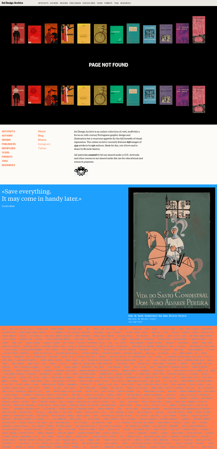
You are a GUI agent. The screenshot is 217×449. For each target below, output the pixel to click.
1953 (4, 329)
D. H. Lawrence (56, 332)
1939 (110, 343)
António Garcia (61, 447)
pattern (56, 367)
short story (158, 374)
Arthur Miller (82, 402)
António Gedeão (22, 370)
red (140, 360)
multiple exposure (174, 388)
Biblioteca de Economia (143, 422)
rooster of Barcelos (25, 391)
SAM (183, 336)
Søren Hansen (185, 353)
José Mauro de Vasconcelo (110, 426)
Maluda (91, 339)
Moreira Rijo (20, 398)
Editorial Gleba (151, 384)
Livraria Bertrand (90, 353)
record (50, 426)
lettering (193, 374)
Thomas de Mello (189, 429)
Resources (125, 3)
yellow (204, 374)
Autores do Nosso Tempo (88, 433)
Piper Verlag (117, 381)
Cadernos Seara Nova (194, 360)
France (52, 363)
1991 (44, 363)
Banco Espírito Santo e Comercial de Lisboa (194, 370)
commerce (102, 356)
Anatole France (59, 405)
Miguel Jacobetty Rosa (171, 360)
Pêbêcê (119, 395)
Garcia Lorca (177, 433)
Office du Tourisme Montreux (81, 346)
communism (108, 447)
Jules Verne (79, 339)
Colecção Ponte (9, 422)
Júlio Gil (63, 363)
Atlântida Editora (47, 402)
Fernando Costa (44, 447)
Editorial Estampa (22, 419)
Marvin (195, 343)
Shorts (42, 139)
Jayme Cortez (52, 412)
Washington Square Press (155, 436)
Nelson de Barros (201, 419)
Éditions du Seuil (142, 429)
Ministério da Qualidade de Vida (116, 415)
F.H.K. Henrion (122, 422)
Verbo (74, 374)
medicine (189, 443)
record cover (43, 405)
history (164, 433)
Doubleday (156, 332)
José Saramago (68, 350)
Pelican (57, 388)
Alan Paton (133, 402)
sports (24, 381)
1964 (148, 360)
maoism (173, 415)
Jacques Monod (125, 405)
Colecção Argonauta (169, 419)
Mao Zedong (144, 350)
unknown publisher (123, 374)
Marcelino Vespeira (10, 346)
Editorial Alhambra (29, 367)
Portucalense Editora (141, 443)
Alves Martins (159, 426)
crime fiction (160, 429)
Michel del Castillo (42, 353)
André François (136, 343)
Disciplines (89, 3)
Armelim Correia (64, 436)
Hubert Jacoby (150, 329)
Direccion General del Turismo (84, 405)
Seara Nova (206, 343)
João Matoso (57, 381)
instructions (109, 350)
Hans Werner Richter (13, 374)
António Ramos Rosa (86, 356)
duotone (38, 339)
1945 (174, 353)
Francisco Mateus (31, 346)
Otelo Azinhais (51, 350)
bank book (75, 395)
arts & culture (58, 415)
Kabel (95, 415)
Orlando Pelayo (133, 436)
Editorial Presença (133, 353)
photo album (35, 381)
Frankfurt (174, 436)
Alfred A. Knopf (168, 329)
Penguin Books (141, 405)
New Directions (63, 422)
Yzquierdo (26, 395)
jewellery (123, 329)
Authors (54, 3)
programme (173, 426)
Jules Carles (62, 395)
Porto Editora (139, 367)
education (31, 374)
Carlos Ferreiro (110, 443)
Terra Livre (16, 343)
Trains (178, 443)
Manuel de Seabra (9, 381)
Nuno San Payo (117, 388)
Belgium (155, 405)
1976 (67, 374)
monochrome (207, 329)
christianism (195, 346)
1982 (87, 329)
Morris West (156, 402)
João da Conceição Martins (58, 339)
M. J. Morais (128, 433)
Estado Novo (7, 384)
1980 (33, 402)
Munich (130, 388)
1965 (83, 360)
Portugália (7, 370)
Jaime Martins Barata (26, 360)
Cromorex (33, 398)
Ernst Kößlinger (87, 388)
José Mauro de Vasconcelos (142, 339)
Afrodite (6, 409)
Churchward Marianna (150, 409)
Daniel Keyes (173, 336)
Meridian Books (109, 405)
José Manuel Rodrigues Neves (26, 409)
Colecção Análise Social (67, 353)
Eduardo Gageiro (70, 443)
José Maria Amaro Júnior (200, 336)
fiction (210, 350)
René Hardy (178, 350)
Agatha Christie (144, 412)
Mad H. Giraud (155, 356)
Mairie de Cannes (87, 429)
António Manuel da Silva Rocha (67, 391)
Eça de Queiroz (130, 398)
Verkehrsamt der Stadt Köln (100, 398)
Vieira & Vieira (123, 447)
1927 (40, 391)
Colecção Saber (75, 329)
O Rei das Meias (133, 395)
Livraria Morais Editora (50, 360)
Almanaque (145, 370)
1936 (57, 440)
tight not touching (127, 350)
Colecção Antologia (33, 429)
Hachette (118, 332)
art (196, 353)
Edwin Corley (207, 447)
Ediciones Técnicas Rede (53, 346)
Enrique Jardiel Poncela (137, 332)
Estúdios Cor (39, 356)
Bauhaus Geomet (181, 339)
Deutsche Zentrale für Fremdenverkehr (127, 356)
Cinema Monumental (195, 350)
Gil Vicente (120, 343)
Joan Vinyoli (70, 388)
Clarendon (103, 388)
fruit (121, 402)
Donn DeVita (7, 391)
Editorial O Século (163, 443)
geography (142, 433)
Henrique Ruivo (186, 405)
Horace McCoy (34, 388)
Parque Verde (127, 384)
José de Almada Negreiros (193, 426)
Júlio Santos (37, 426)
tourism (126, 429)
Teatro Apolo (122, 346)
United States (25, 412)
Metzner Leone (103, 339)
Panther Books (8, 440)
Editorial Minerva (10, 402)
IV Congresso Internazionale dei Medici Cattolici (188, 356)
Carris (110, 395)
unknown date (106, 374)
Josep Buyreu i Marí (125, 363)
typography (83, 350)
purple (106, 433)
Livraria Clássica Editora (103, 436)
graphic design (21, 426)
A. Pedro (46, 367)
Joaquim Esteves (9, 332)
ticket (144, 402)
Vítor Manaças (114, 367)
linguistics (170, 395)
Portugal (177, 422)
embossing (169, 343)
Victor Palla (35, 336)
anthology (49, 429)
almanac (46, 388)
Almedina (95, 350)
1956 (118, 398)
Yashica (185, 332)
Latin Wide (171, 363)
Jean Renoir (44, 374)
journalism (136, 329)
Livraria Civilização (93, 395)
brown (189, 412)
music (70, 415)
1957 (164, 405)
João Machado (157, 336)
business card (25, 339)
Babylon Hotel (113, 429)
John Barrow (183, 343)
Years (100, 3)
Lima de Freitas (105, 346)
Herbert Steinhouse (153, 395)
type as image (131, 409)
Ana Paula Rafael (64, 426)
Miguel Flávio (83, 415)
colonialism (162, 353)
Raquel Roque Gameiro (104, 336)
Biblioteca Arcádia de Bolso (58, 336)
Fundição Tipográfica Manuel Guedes (34, 440)
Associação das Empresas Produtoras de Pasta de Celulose (159, 346)
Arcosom (22, 336)
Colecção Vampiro (76, 398)
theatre (168, 402)
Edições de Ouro (202, 412)
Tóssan (123, 339)
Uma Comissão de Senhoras (137, 426)
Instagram (44, 144)
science (75, 447)
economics (205, 429)
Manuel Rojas (71, 360)
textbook (36, 370)
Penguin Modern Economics (62, 377)
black (165, 384)
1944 (165, 415)
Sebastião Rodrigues (176, 374)
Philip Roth (70, 429)
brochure (200, 443)
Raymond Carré (93, 440)
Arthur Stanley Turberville (17, 353)
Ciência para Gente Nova (104, 329)
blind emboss (164, 422)
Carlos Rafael (75, 419)
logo (36, 436)
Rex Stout (71, 381)
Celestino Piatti (175, 412)
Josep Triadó (47, 436)
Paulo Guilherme (128, 419)
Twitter (42, 148)
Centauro (57, 374)
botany (25, 402)
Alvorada (209, 433)
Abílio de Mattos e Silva (21, 329)
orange (172, 405)
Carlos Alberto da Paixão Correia (196, 381)
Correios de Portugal (166, 398)
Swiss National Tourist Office (93, 381)
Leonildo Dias (81, 436)
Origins (64, 3)
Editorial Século (88, 374)
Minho (56, 343)
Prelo (44, 377)
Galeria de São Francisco (100, 360)
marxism (205, 436)
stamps (78, 412)
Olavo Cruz (207, 377)
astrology (85, 384)
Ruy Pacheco (140, 447)
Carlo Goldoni (10, 350)
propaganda (25, 436)
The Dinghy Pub (142, 374)
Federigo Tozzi (110, 440)
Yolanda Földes (26, 422)
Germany (153, 433)
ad (136, 415)
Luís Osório (42, 415)
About (42, 131)
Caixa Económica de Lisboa (121, 412)
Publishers (75, 3)
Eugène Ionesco (11, 395)
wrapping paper (198, 339)
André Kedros (157, 388)
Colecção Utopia (124, 336)
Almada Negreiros (200, 367)
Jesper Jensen (22, 384)
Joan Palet (67, 412)
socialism (175, 440)
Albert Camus (190, 422)
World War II (147, 398)
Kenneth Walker (110, 419)
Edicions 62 (95, 447)
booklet (115, 433)
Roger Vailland (9, 412)
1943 (168, 370)
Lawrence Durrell (129, 370)
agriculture (143, 363)
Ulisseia (153, 447)
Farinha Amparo (70, 367)
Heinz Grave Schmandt (185, 402)
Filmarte (183, 415)
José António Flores (90, 443)
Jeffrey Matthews (194, 433)
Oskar (194, 332)
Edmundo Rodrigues (86, 377)
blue (47, 381)
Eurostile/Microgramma (31, 350)
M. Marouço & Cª (41, 419)
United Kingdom (9, 339)
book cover (209, 346)
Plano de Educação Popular (110, 377)
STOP (166, 332)
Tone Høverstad (97, 422)
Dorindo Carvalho (190, 436)
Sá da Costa (142, 388)
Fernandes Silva (168, 377)
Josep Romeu (7, 360)
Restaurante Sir (133, 377)
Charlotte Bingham (125, 391)
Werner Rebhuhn (57, 329)
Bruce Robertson (178, 384)
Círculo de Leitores (43, 395)
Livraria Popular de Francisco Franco (76, 409)
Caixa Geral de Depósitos (52, 398)
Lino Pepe (174, 429)
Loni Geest (98, 332)
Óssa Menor (99, 367)
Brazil (127, 367)
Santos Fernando (9, 433)
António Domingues (45, 433)
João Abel (159, 412)
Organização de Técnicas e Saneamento (59, 384)
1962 (59, 429)
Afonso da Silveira (51, 443)
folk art (39, 412)
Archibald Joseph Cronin (13, 388)
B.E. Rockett (99, 384)
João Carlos (209, 391)
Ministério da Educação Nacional (173, 367)
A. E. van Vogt (170, 381)
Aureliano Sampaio (66, 433)
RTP (115, 339)
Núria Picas (33, 363)
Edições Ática (67, 356)
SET (138, 391)
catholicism (41, 329)
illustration (49, 409)
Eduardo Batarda (154, 343)
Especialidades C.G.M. (95, 412)
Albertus (187, 440)
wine (110, 422)
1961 (155, 350)
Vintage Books (164, 339)
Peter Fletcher (27, 433)
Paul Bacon (155, 381)
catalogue (53, 356)
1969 (119, 409)
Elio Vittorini (80, 422)
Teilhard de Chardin (111, 353)
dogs (139, 384)
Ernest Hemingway (82, 336)
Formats (108, 3)
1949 (51, 422)
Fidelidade (158, 370)
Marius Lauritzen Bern (125, 360)
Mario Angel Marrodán (24, 405)
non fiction (68, 343)
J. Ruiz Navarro (92, 419)
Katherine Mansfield (11, 429)
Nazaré (144, 415)
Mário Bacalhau (9, 377)
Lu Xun (35, 443)
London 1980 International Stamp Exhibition (91, 363)
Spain (151, 367)
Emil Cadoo (113, 384)
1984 (155, 360)
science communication (190, 391)
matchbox (183, 398)
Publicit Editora (100, 402)
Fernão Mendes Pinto (189, 377)
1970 (84, 447)
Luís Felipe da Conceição (78, 332)
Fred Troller (202, 405)
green (101, 429)
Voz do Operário (205, 388)
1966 (48, 391)
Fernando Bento (69, 440)
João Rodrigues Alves (85, 426)
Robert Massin (10, 436)
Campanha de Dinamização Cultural (17, 415)
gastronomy (86, 367)
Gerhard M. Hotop (22, 356)
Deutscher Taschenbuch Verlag (90, 343)
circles (174, 332)
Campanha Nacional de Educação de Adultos (98, 370)
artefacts (43, 3)
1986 (15, 367)
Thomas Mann (157, 363)
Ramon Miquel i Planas (153, 391)
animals (47, 343)
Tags (116, 3)
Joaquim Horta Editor (29, 377)
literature (165, 350)
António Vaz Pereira (24, 447)
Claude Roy (126, 440)
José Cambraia (59, 419)
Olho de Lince (91, 391)
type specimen (141, 336)
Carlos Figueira (33, 343)
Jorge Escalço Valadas (136, 381)
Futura (35, 384)
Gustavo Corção (196, 384)
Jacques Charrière (105, 409)
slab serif (24, 443)
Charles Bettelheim (177, 447)
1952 (209, 384)
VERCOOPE (184, 363)
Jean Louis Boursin (148, 419)
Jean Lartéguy (17, 363)
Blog (40, 135)
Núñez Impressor (160, 440)
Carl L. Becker (66, 402)
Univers (194, 398)
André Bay (149, 353)
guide (162, 447)
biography (185, 419)
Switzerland (206, 398)
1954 (114, 402)
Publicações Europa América (33, 332)
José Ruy (194, 447)
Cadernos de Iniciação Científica (59, 370)
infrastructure (151, 377)
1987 (82, 440)
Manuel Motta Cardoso (188, 329)
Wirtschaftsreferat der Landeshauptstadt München (186, 409)
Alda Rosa (172, 391)
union (146, 440)
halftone (190, 388)
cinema (124, 443)
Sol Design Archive (12, 3)
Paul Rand (40, 422)
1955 (109, 332)
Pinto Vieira (107, 391)
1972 (121, 436)
